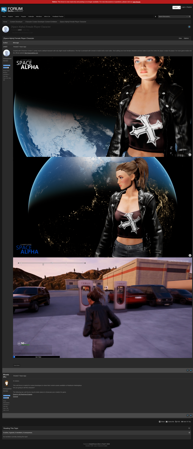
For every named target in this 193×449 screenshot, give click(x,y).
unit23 (20, 30)
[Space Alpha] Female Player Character (73, 22)
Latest (17, 16)
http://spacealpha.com (31, 53)
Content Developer (16, 22)
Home (4, 16)
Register (189, 7)
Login (183, 7)
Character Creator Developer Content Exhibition (41, 22)
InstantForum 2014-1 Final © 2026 (99, 444)
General (15, 396)
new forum (136, 2)
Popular (23, 16)
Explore (10, 16)
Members (39, 16)
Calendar (31, 16)
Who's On (47, 16)
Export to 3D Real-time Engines (22, 394)
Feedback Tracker (58, 16)
